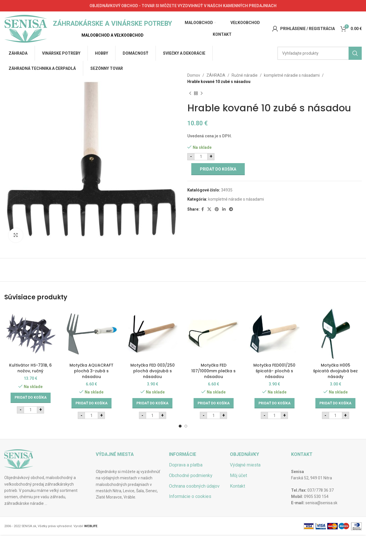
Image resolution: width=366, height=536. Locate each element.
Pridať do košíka (218, 169)
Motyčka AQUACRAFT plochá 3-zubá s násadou (91, 370)
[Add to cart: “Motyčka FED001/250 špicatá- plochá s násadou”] (274, 403)
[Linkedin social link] (223, 209)
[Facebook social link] (203, 209)
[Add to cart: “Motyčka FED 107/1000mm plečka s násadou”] (214, 403)
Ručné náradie (245, 75)
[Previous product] (190, 93)
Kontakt (237, 486)
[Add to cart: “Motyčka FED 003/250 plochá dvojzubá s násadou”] (152, 403)
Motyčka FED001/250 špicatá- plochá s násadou (274, 370)
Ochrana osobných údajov (194, 486)
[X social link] (209, 209)
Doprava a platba (185, 465)
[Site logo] (25, 28)
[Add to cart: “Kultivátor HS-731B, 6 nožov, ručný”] (31, 398)
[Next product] (201, 93)
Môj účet (238, 475)
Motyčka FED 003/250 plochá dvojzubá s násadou (152, 370)
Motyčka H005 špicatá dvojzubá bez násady (335, 370)
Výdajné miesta (245, 465)
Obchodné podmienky (190, 475)
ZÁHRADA (215, 75)
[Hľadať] (319, 53)
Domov (193, 75)
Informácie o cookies (190, 496)
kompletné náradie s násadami (292, 75)
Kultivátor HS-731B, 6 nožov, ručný (30, 368)
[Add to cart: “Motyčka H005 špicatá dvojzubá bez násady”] (335, 403)
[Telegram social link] (231, 209)
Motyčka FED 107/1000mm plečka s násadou (213, 370)
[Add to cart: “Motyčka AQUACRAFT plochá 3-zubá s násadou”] (91, 403)
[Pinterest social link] (216, 209)
